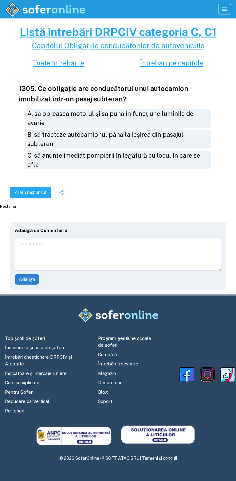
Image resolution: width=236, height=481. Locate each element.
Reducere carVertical (27, 401)
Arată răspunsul (30, 192)
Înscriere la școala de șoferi (34, 347)
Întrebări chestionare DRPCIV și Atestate (38, 360)
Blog (103, 392)
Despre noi (109, 382)
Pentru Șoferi (19, 392)
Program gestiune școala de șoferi (124, 342)
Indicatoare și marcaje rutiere (36, 373)
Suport (105, 401)
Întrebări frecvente (118, 363)
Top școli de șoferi (25, 338)
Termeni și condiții (159, 458)
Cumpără (107, 354)
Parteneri (14, 410)
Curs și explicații (22, 382)
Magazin (107, 373)
